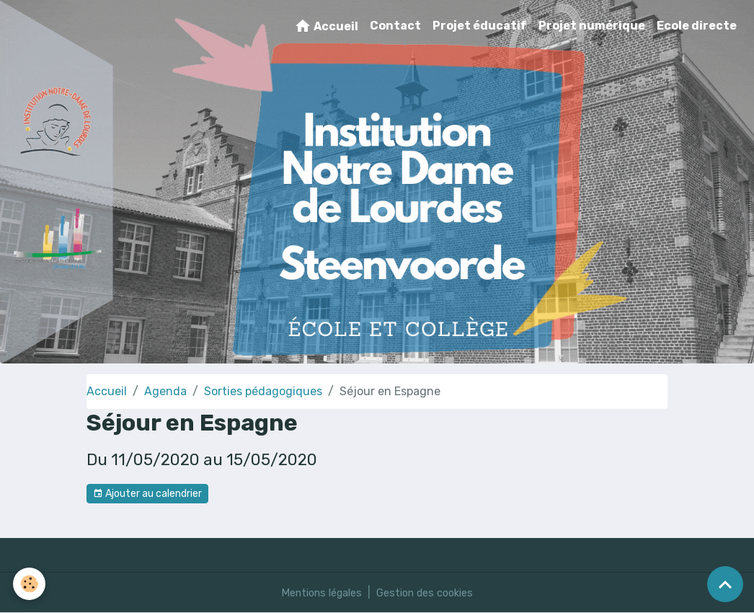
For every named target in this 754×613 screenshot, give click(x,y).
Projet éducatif (480, 25)
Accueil (326, 26)
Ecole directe (697, 25)
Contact (395, 25)
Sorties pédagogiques (263, 391)
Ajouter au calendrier (147, 494)
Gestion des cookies (430, 592)
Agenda (165, 391)
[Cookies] (30, 583)
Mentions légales (316, 592)
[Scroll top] (725, 584)
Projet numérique (591, 25)
